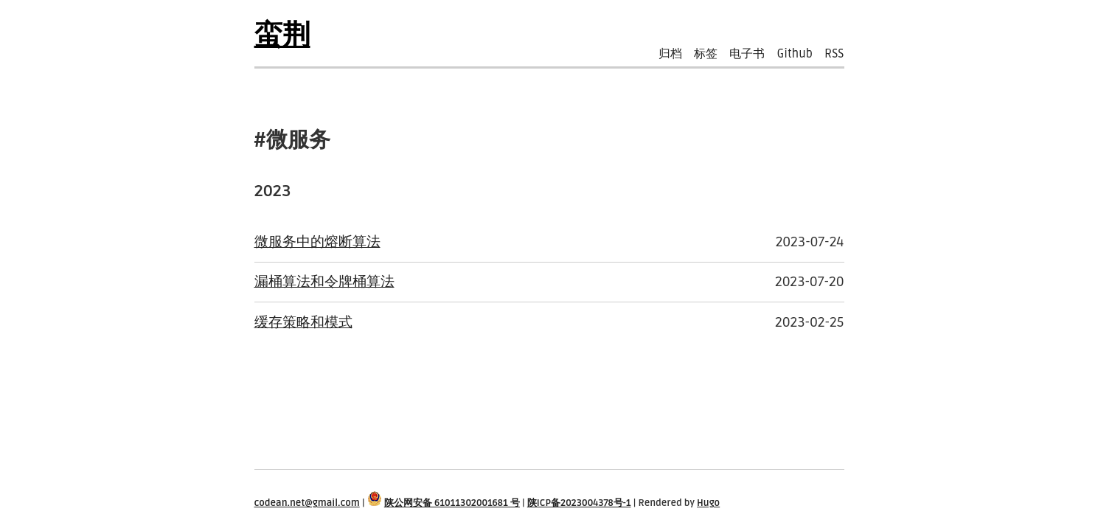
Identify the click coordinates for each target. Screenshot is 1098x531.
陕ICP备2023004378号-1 (579, 503)
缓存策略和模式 (303, 322)
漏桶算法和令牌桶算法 (324, 281)
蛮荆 (282, 35)
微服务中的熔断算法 (317, 241)
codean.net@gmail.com (307, 503)
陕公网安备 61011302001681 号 (452, 503)
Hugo (708, 503)
